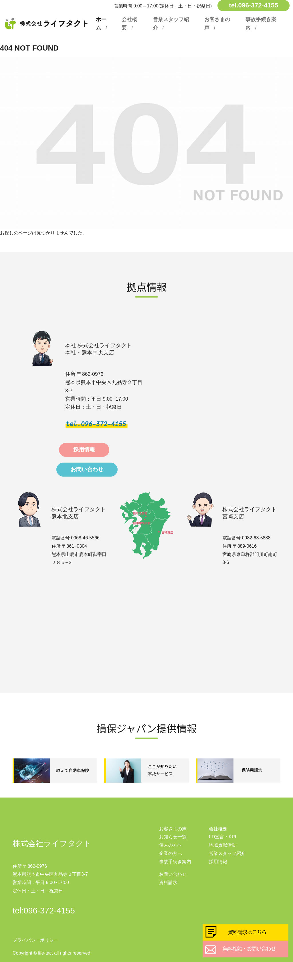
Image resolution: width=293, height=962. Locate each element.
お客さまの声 (217, 24)
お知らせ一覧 (173, 836)
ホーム (101, 24)
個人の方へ (170, 845)
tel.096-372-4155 (253, 5)
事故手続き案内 (261, 24)
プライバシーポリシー (35, 940)
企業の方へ (170, 853)
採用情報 (84, 450)
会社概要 (129, 24)
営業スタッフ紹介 (171, 24)
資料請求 (168, 882)
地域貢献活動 (222, 845)
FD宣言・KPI (222, 836)
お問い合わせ (87, 469)
